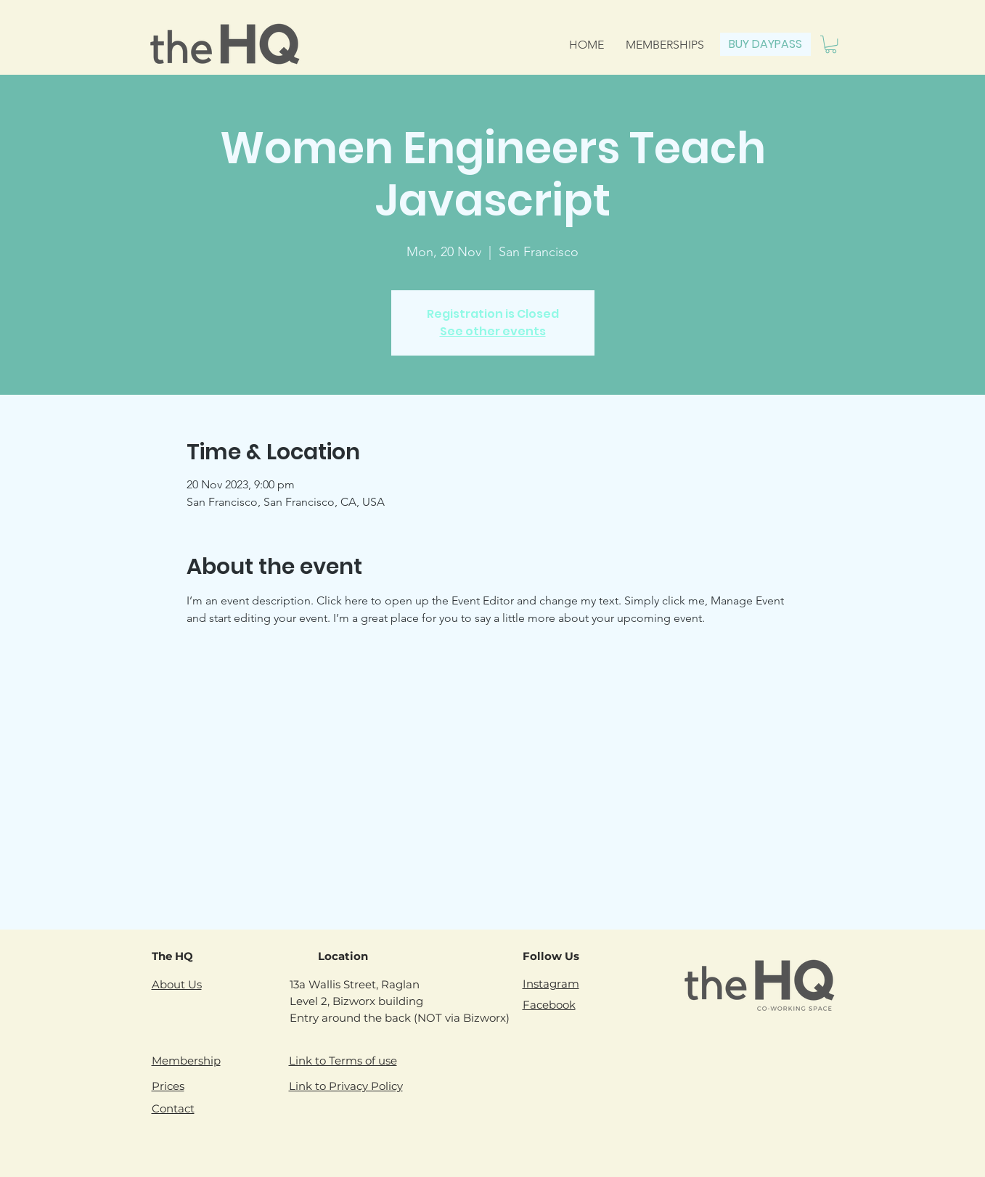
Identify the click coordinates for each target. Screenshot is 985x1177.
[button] (830, 44)
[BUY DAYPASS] (765, 44)
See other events (493, 331)
